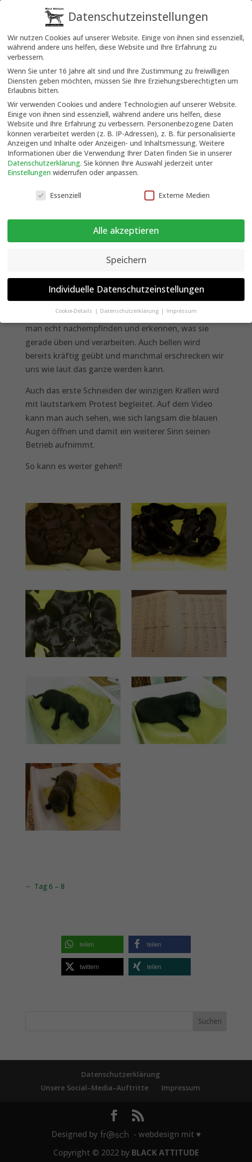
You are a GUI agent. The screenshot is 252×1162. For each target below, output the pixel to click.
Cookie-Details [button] (74, 304)
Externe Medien (177, 189)
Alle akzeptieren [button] (126, 224)
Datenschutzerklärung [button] (130, 304)
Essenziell (58, 189)
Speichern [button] (126, 253)
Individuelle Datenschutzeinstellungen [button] (126, 283)
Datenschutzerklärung (43, 156)
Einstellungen (29, 166)
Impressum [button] (181, 304)
